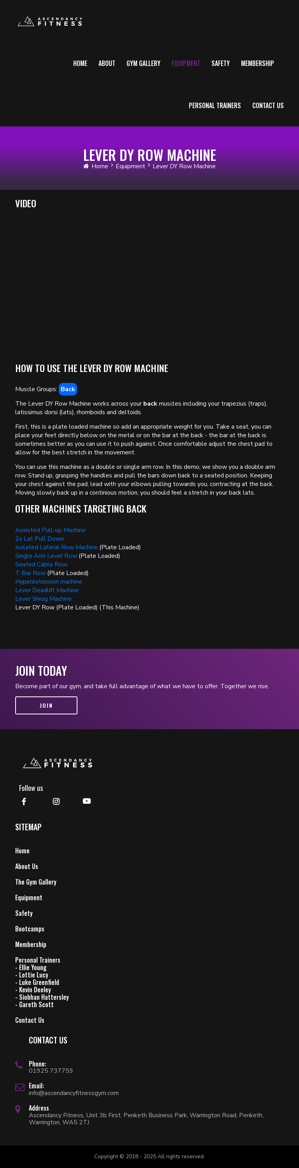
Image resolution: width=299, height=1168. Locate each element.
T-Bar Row (30, 573)
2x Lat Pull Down (39, 538)
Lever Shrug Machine (43, 599)
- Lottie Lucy (31, 974)
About (106, 63)
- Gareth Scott (34, 1004)
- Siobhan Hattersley (42, 997)
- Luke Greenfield (37, 982)
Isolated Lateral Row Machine (56, 547)
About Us (26, 866)
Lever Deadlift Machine (47, 590)
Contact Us (268, 105)
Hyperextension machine (48, 581)
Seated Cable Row (41, 564)
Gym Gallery (143, 63)
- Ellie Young (31, 967)
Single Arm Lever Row (46, 556)
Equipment (186, 63)
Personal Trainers (215, 105)
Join (46, 705)
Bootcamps (29, 928)
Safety (220, 63)
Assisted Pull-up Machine (50, 530)
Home (80, 63)
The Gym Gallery (35, 881)
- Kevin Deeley (33, 989)
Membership (257, 63)
